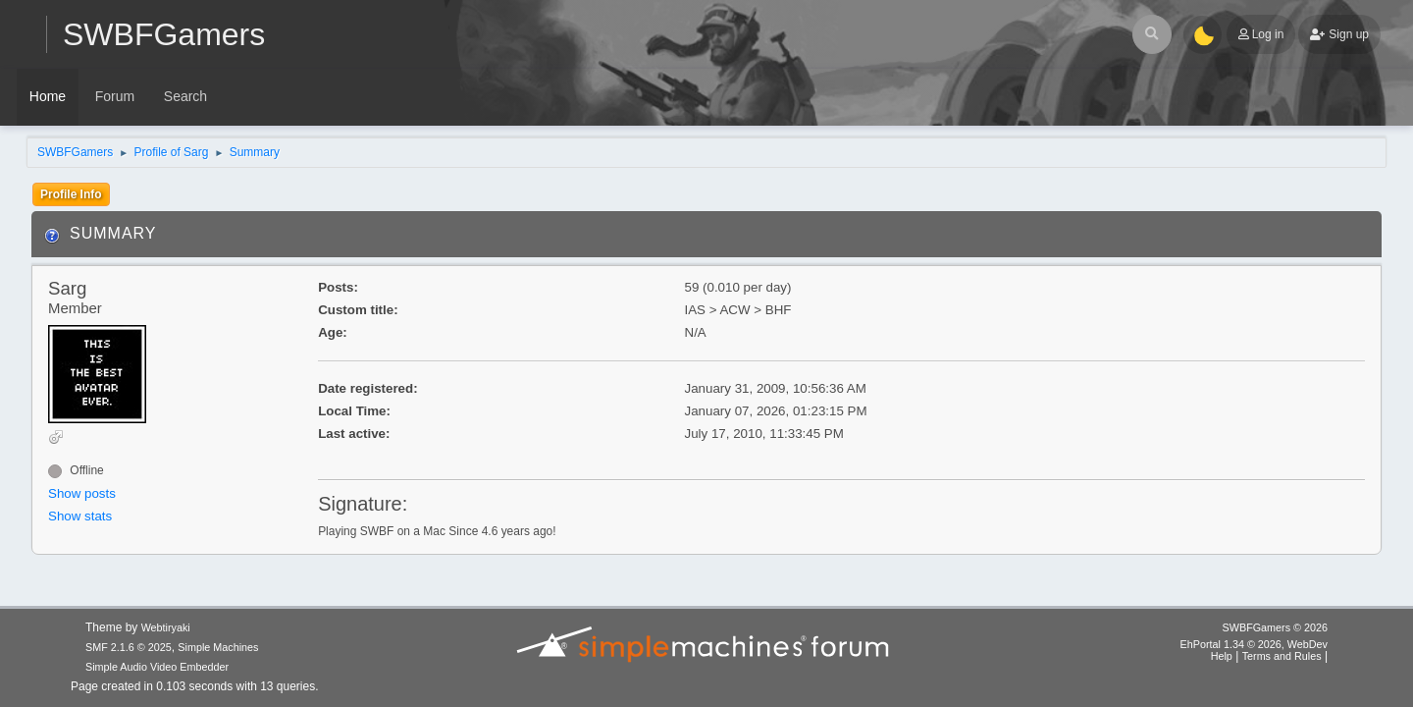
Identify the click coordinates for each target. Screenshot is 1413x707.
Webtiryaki (165, 627)
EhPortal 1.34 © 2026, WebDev (1254, 644)
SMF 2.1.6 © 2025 (128, 647)
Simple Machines (218, 647)
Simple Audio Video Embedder (157, 667)
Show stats (80, 516)
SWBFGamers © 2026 (1275, 627)
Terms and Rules (1282, 656)
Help (1221, 656)
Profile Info (71, 194)
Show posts (82, 493)
